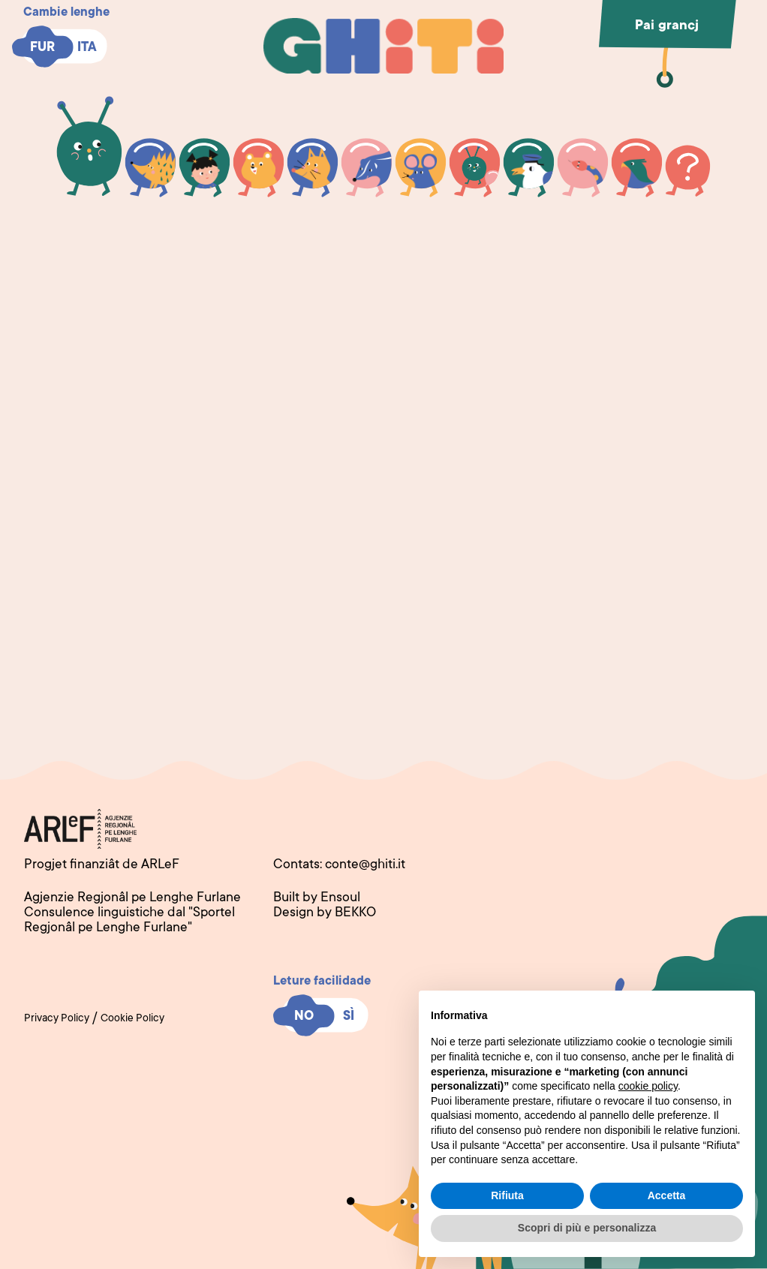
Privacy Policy (56, 1019)
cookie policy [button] (648, 1086)
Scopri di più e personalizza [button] (587, 1228)
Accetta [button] (667, 1195)
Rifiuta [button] (507, 1195)
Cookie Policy (132, 1019)
